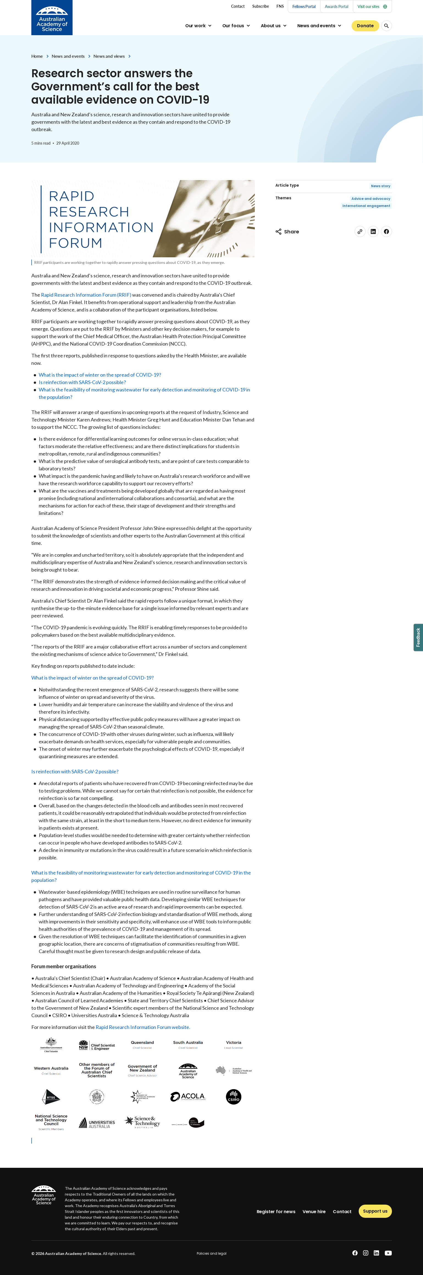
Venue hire (314, 1211)
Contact (342, 1211)
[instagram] (365, 1253)
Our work (195, 26)
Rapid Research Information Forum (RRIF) (86, 295)
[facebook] (386, 231)
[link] (360, 231)
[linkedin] (373, 231)
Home (37, 56)
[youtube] (388, 1253)
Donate (365, 26)
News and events (316, 26)
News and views (109, 56)
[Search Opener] (386, 25)
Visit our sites (372, 6)
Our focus (233, 26)
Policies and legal (211, 1253)
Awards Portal (336, 6)
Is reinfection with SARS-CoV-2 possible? (82, 382)
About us (271, 26)
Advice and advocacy (371, 198)
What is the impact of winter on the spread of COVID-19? (100, 375)
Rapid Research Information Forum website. (143, 1027)
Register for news (276, 1211)
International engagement (366, 205)
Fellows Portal (303, 6)
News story (380, 186)
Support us (375, 1211)
